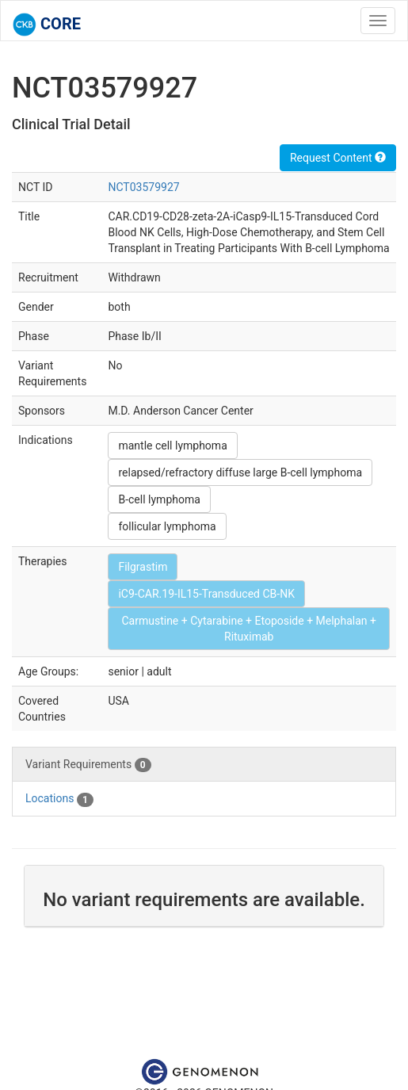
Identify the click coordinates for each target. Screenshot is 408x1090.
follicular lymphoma (166, 526)
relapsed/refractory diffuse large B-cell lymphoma (240, 472)
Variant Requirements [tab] (88, 765)
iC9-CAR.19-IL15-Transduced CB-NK (206, 593)
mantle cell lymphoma (172, 445)
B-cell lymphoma (159, 499)
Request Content (338, 157)
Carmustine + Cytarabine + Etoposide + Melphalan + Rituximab (248, 628)
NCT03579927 (143, 187)
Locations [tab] (59, 799)
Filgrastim (142, 566)
